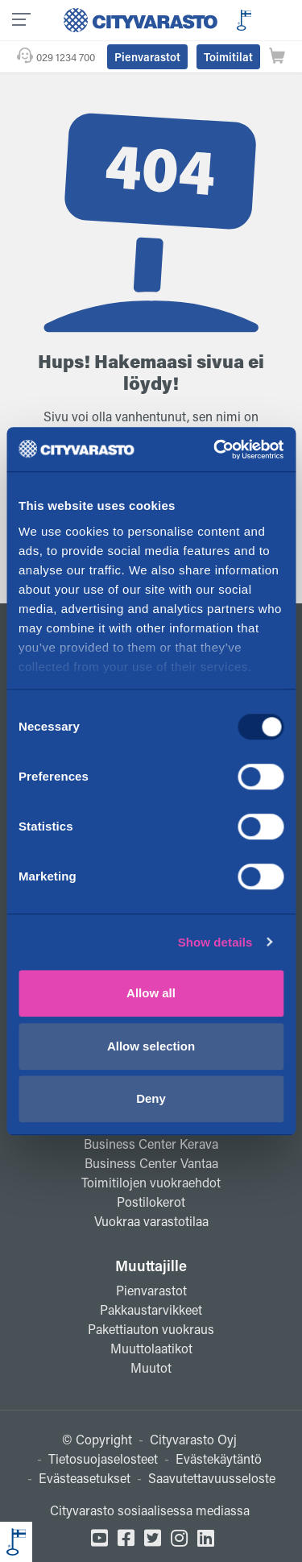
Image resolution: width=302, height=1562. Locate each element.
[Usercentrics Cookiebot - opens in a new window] (215, 449)
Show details (215, 942)
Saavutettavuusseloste (211, 1477)
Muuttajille (151, 1265)
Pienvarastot (147, 56)
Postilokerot (151, 1201)
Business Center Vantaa (151, 1162)
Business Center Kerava (151, 1143)
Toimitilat (228, 56)
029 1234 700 (65, 57)
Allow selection (151, 1046)
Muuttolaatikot (151, 1348)
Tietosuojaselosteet (103, 1458)
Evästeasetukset (84, 1477)
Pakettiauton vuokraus (151, 1328)
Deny (151, 1098)
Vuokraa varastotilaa (151, 1220)
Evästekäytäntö (219, 1458)
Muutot (151, 1367)
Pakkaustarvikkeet (151, 1309)
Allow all (151, 993)
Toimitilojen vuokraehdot (151, 1182)
